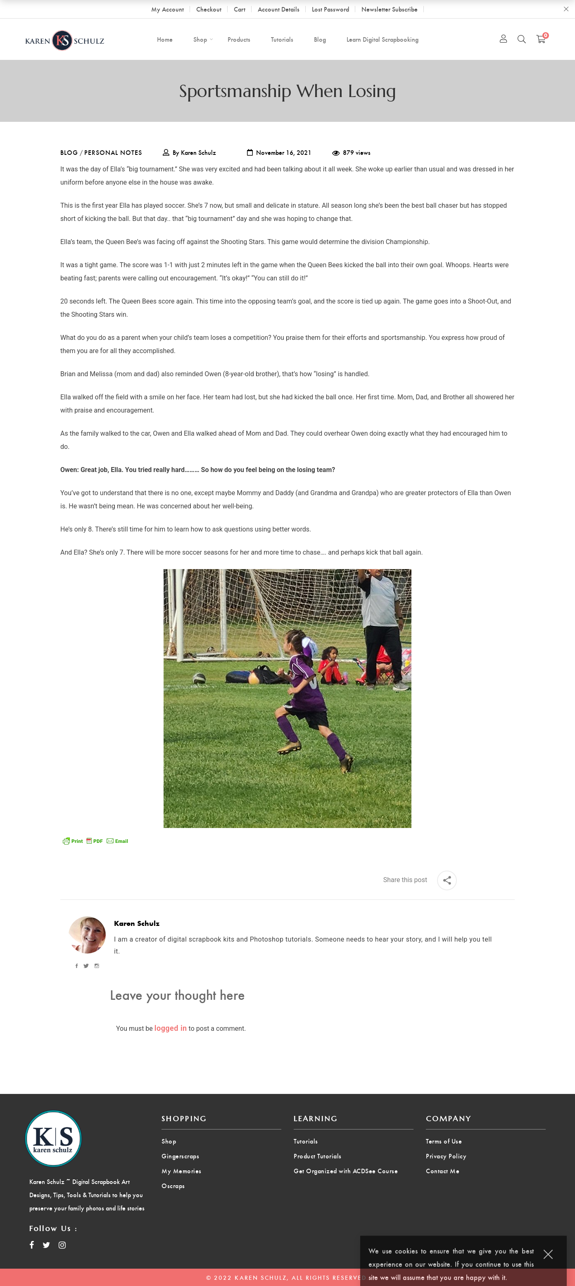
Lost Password (330, 9)
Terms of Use (444, 1141)
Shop (169, 1141)
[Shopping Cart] (541, 38)
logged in (170, 1028)
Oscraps (173, 1185)
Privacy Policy (446, 1155)
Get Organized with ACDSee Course (346, 1170)
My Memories (182, 1170)
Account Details (278, 9)
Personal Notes (113, 152)
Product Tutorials (318, 1155)
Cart (239, 9)
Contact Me (442, 1170)
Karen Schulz (198, 152)
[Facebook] (78, 966)
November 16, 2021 (283, 152)
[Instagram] (96, 966)
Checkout (208, 9)
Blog (69, 152)
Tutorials (306, 1141)
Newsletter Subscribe (389, 9)
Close (566, 9)
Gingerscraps (180, 1155)
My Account (167, 9)
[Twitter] (86, 966)
